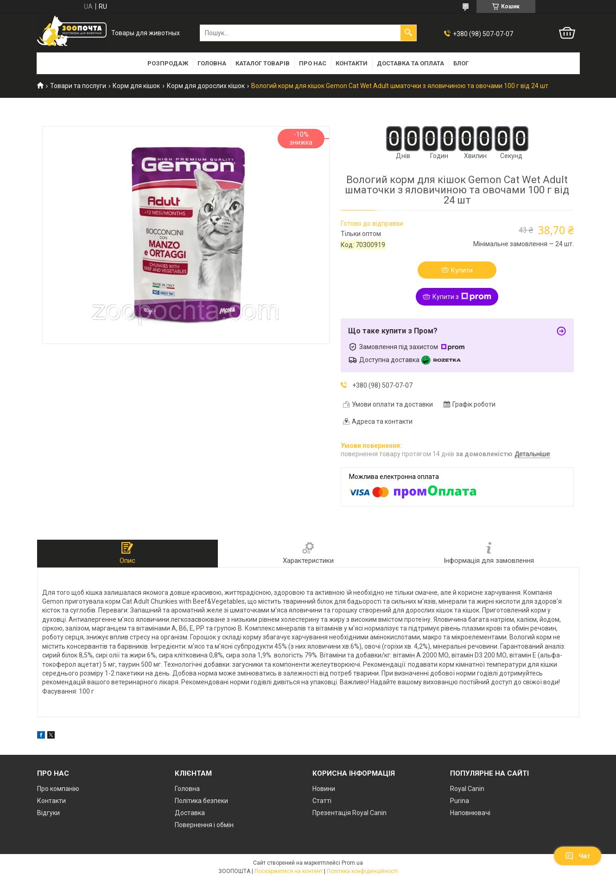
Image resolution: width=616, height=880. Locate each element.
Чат (577, 856)
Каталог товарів (262, 63)
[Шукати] (408, 33)
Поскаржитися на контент (288, 871)
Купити (462, 270)
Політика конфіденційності (362, 871)
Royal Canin (467, 788)
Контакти (352, 63)
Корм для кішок (136, 85)
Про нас (312, 63)
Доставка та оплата (410, 63)
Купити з (461, 297)
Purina (459, 800)
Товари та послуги (78, 85)
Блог (461, 63)
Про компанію (58, 788)
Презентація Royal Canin (349, 812)
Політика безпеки (201, 800)
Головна (211, 63)
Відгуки (48, 812)
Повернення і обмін (204, 825)
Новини (323, 788)
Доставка (190, 812)
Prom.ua (352, 863)
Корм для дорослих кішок (206, 85)
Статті (321, 800)
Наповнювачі (470, 812)
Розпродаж (167, 63)
